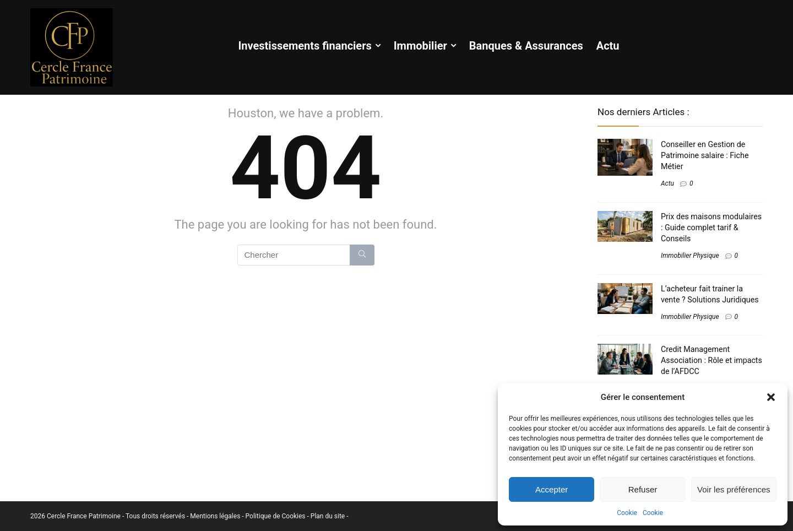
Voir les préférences (733, 489)
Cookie (627, 513)
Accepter (551, 489)
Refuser (643, 489)
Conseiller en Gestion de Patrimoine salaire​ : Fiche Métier (704, 155)
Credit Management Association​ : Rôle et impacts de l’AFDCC (711, 360)
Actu (608, 45)
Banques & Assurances (526, 45)
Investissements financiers (304, 45)
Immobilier (420, 45)
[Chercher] (362, 255)
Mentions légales (216, 516)
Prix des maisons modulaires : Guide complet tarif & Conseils (711, 227)
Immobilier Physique (690, 255)
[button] (770, 397)
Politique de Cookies (276, 516)
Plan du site (328, 516)
